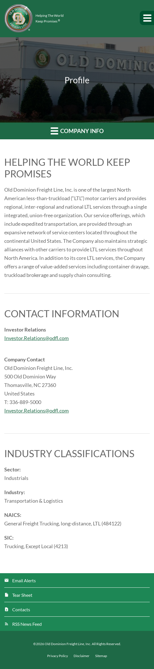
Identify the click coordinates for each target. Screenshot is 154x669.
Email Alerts (24, 580)
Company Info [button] (77, 130)
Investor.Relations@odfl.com (36, 338)
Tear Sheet (22, 595)
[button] (147, 18)
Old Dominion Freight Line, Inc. (68, 644)
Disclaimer (82, 656)
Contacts (21, 609)
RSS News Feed (27, 624)
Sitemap (101, 656)
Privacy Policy (57, 656)
